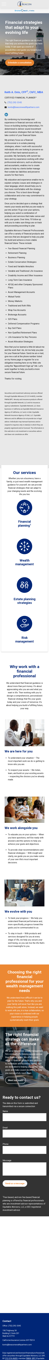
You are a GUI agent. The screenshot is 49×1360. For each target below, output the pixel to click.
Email (5, 1127)
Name (5, 1111)
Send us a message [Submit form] (15, 1183)
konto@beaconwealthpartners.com (23, 107)
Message (7, 1160)
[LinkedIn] (6, 114)
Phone (5, 1144)
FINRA (28, 1358)
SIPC (34, 1358)
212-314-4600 (11, 1358)
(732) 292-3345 (14, 102)
